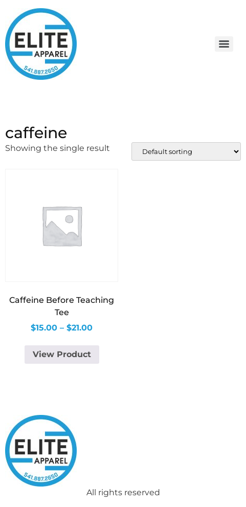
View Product (62, 354)
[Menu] (224, 44)
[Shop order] (186, 151)
